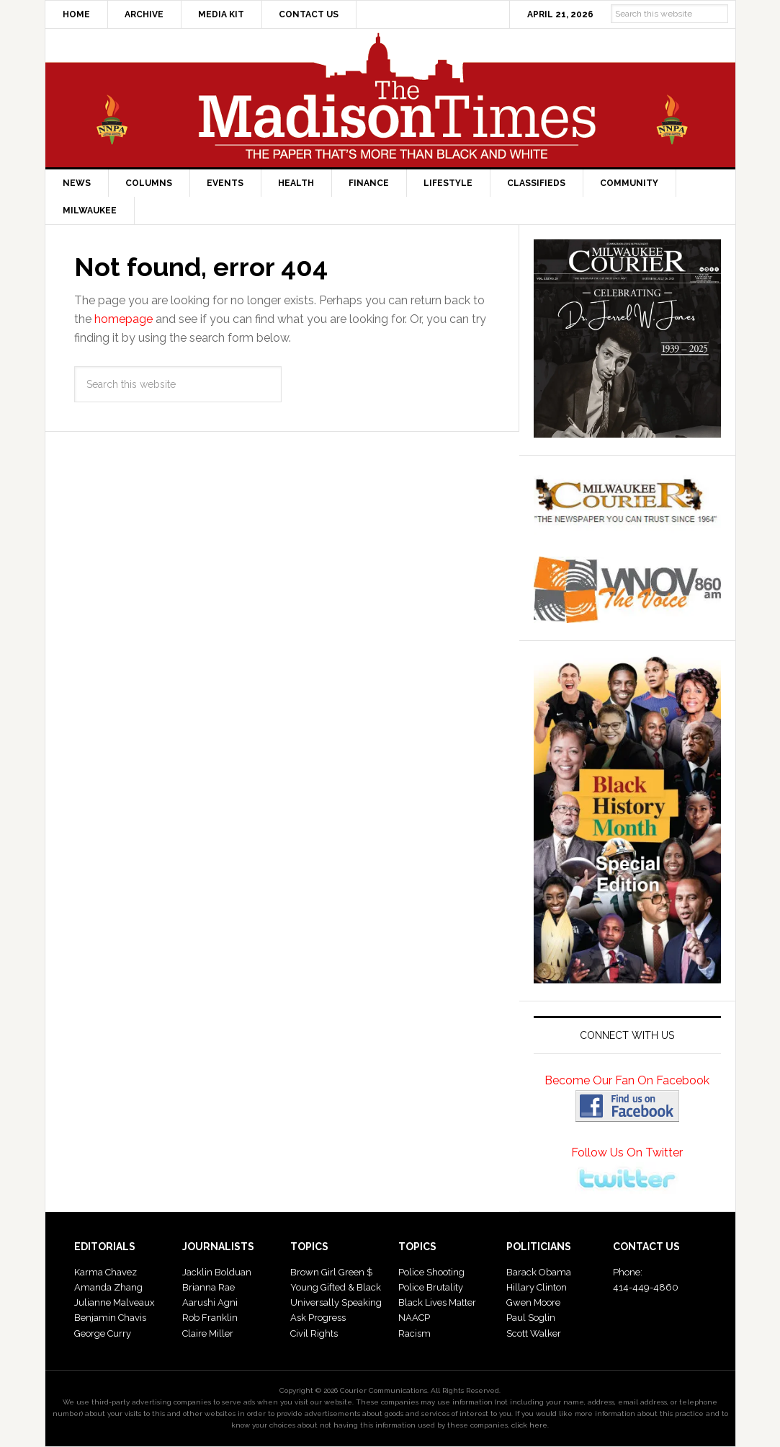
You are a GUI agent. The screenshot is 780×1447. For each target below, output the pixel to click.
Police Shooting (431, 1272)
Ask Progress (318, 1317)
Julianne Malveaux (114, 1302)
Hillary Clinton (536, 1287)
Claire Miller (207, 1333)
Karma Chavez (105, 1272)
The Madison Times (390, 98)
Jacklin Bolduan (216, 1272)
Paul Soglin (530, 1317)
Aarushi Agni (210, 1302)
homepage (123, 319)
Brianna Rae (208, 1287)
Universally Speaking (336, 1302)
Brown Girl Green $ (331, 1272)
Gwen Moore (533, 1302)
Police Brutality (430, 1287)
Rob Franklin (210, 1317)
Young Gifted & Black (335, 1287)
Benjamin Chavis (110, 1317)
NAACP (414, 1317)
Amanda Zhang (108, 1287)
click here (529, 1425)
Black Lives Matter (437, 1302)
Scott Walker (533, 1333)
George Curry (102, 1333)
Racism (414, 1333)
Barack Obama (538, 1272)
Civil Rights (314, 1333)
